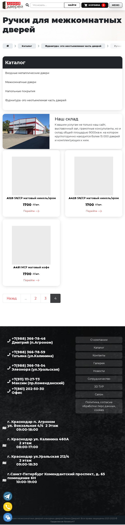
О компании (99, 340)
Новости (99, 371)
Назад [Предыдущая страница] (12, 299)
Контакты (99, 356)
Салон (99, 395)
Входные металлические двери (27, 73)
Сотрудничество (99, 379)
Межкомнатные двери (20, 82)
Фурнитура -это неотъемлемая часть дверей (35, 100)
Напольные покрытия (20, 91)
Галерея (99, 363)
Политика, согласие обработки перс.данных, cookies (99, 406)
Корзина (92, 3)
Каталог (99, 348)
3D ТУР (99, 387)
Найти (70, 5)
